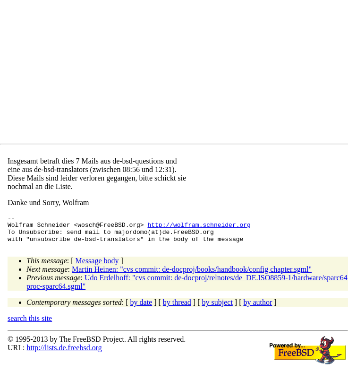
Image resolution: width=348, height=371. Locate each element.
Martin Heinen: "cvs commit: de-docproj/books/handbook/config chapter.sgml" (192, 275)
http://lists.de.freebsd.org (64, 353)
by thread (177, 308)
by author (257, 308)
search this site (30, 324)
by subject (217, 308)
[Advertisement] (178, 74)
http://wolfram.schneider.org (198, 227)
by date (141, 308)
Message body (97, 266)
